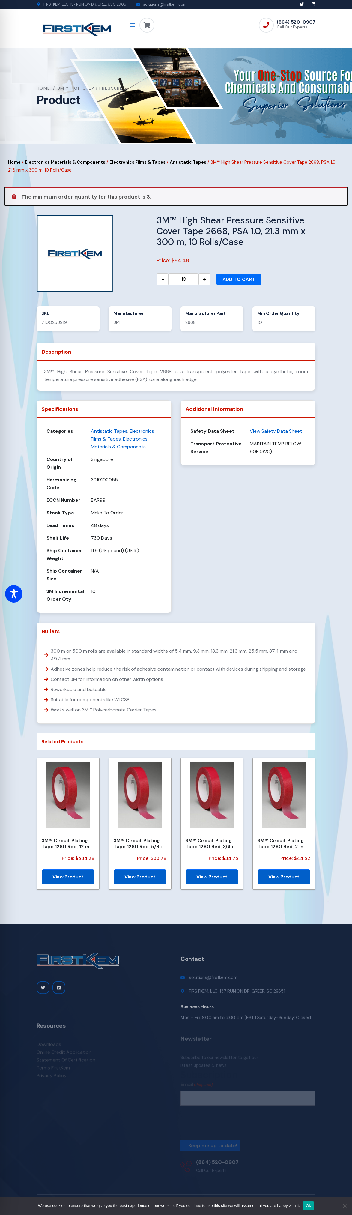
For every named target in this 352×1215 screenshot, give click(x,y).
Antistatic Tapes (188, 162)
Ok (308, 1205)
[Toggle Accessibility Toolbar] (13, 594)
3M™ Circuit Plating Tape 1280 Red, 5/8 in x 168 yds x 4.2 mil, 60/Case (139, 843)
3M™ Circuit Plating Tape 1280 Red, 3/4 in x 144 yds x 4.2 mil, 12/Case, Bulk (211, 843)
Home (43, 88)
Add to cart (238, 279)
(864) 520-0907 (296, 22)
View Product (68, 877)
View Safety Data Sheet (276, 431)
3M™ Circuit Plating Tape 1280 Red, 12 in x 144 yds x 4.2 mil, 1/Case (67, 843)
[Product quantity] (183, 279)
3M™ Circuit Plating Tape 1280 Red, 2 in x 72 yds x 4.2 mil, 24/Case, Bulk (282, 843)
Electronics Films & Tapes (137, 162)
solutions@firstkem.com (164, 4)
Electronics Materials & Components (65, 162)
